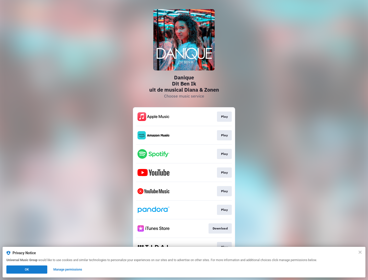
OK (27, 269)
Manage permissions (67, 269)
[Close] (360, 252)
